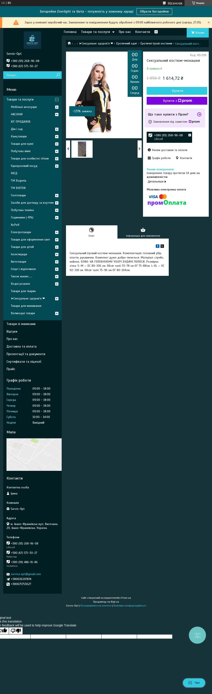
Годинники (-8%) (22, 217)
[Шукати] (58, 75)
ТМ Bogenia (18, 180)
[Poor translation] (16, 630)
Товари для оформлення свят (30, 239)
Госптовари (18, 195)
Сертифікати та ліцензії (23, 362)
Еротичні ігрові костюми (156, 43)
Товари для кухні (22, 144)
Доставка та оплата (21, 346)
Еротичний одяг (126, 43)
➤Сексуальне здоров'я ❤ (96, 43)
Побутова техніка (22, 210)
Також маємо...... (21, 276)
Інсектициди (19, 254)
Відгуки (11, 331)
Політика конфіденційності (130, 605)
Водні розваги (20, 284)
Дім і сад (17, 129)
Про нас (125, 32)
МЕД (14, 173)
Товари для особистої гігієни (30, 158)
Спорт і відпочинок (23, 269)
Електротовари (21, 232)
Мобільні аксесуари (24, 107)
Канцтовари (19, 136)
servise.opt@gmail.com (26, 574)
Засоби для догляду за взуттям (32, 203)
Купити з (177, 101)
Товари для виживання (26, 306)
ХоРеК (15, 225)
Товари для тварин (23, 291)
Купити (177, 91)
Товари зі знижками (20, 324)
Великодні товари (23, 313)
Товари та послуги (95, 32)
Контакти (142, 32)
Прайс (10, 369)
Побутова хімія (21, 151)
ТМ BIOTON (18, 188)
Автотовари (18, 261)
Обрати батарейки (154, 11)
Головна (70, 32)
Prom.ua (126, 597)
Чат (194, 683)
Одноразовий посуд (24, 166)
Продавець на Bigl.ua (106, 601)
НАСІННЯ (16, 114)
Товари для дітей (22, 247)
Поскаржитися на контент (96, 605)
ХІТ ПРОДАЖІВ (21, 122)
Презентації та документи (25, 354)
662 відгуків (175, 3)
